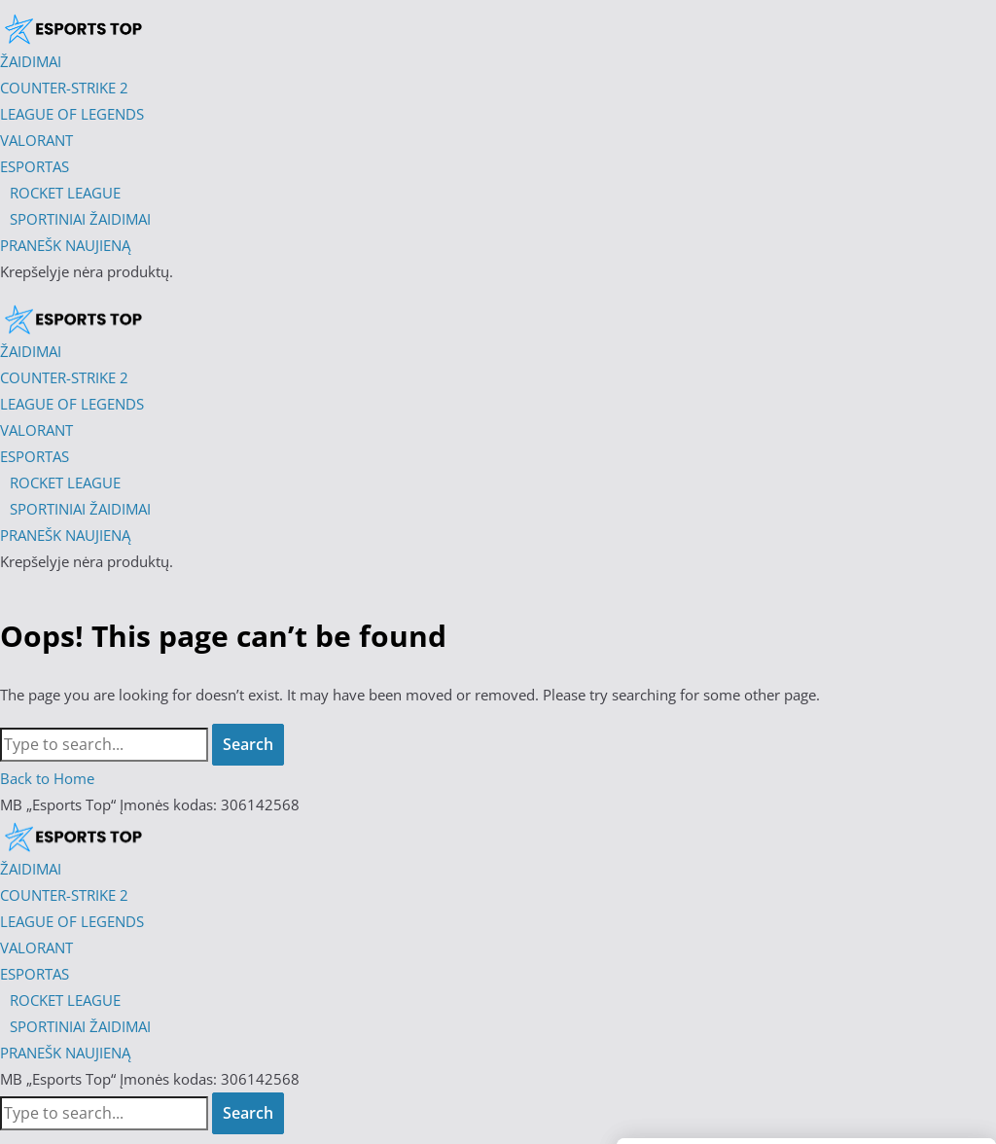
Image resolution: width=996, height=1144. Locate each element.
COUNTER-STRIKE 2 (64, 895)
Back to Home (47, 778)
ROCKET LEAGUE (65, 1000)
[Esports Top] (73, 319)
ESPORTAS (34, 973)
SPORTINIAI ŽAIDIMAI (80, 1026)
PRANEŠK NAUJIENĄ (65, 1052)
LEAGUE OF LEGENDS (72, 921)
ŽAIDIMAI (30, 868)
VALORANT (36, 947)
